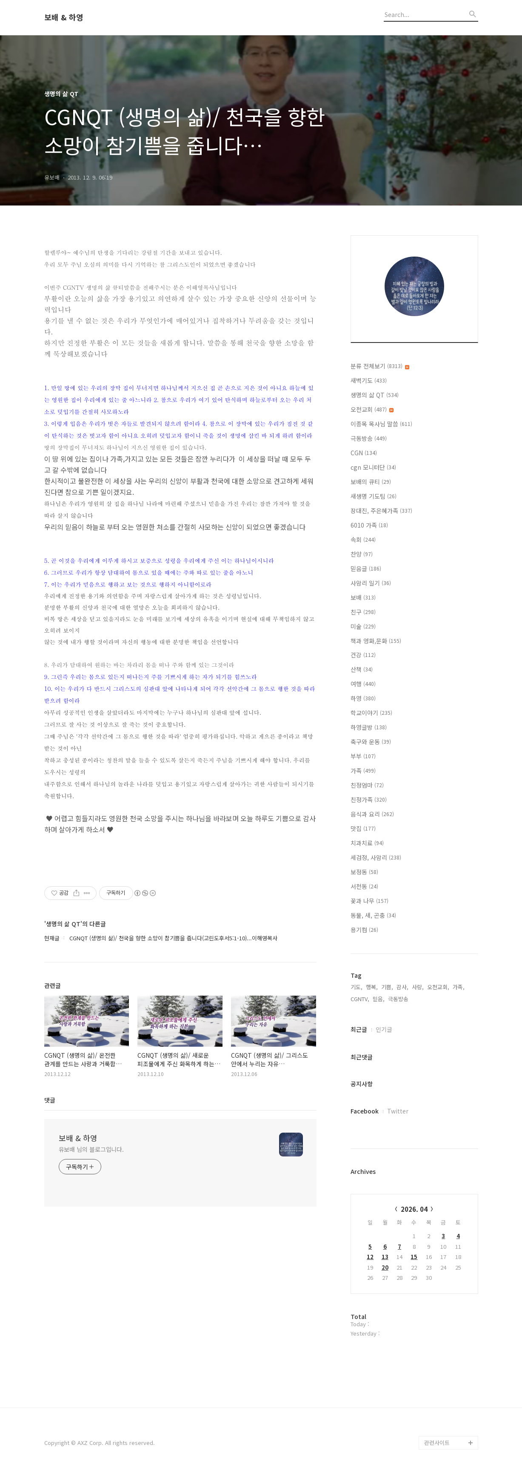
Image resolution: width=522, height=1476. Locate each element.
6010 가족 (369, 525)
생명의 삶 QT (375, 395)
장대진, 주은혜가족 (381, 510)
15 (414, 1257)
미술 (363, 626)
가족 (363, 770)
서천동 (364, 886)
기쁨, (387, 987)
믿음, (379, 999)
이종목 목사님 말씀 (381, 424)
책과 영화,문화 (376, 641)
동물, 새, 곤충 (373, 915)
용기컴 (364, 929)
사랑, (418, 987)
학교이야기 (371, 712)
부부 (363, 756)
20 (385, 1267)
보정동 (364, 872)
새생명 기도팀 (373, 496)
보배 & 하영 (63, 17)
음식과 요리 (372, 814)
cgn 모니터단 (373, 467)
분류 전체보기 (380, 366)
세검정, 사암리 (376, 857)
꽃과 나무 (369, 900)
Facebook (365, 1111)
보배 (363, 597)
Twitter (397, 1111)
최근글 (359, 1029)
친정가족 (369, 799)
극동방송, (399, 999)
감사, (402, 987)
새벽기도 (369, 380)
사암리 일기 (371, 583)
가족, (459, 987)
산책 (362, 669)
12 (370, 1257)
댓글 (49, 1100)
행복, (372, 987)
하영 (363, 698)
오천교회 (372, 409)
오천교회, (438, 987)
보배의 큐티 (371, 481)
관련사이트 (437, 1443)
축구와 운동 (371, 741)
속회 (363, 539)
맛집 (363, 828)
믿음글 (366, 568)
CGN (364, 452)
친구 (363, 612)
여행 (363, 683)
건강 (363, 655)
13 (385, 1257)
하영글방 (369, 727)
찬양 (362, 554)
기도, (356, 987)
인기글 (384, 1029)
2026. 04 (414, 1209)
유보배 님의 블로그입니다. (91, 1149)
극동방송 (369, 438)
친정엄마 (367, 785)
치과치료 (367, 843)
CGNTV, (360, 999)
